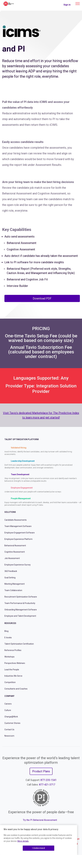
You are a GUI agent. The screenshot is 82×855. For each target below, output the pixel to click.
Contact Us (9, 729)
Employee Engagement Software (19, 533)
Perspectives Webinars (14, 663)
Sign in (67, 4)
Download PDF (42, 298)
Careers (8, 704)
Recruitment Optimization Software (20, 597)
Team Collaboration (13, 590)
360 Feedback (10, 571)
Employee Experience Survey (17, 565)
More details (23, 841)
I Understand (38, 848)
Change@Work (11, 717)
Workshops (9, 657)
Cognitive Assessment (14, 552)
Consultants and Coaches (15, 689)
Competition (10, 682)
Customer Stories (12, 723)
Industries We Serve (13, 676)
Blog (6, 631)
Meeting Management (14, 584)
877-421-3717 (47, 784)
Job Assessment (12, 558)
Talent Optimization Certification (19, 644)
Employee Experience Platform (18, 539)
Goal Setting (9, 577)
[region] (38, 840)
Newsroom (9, 736)
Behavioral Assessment (15, 545)
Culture (7, 710)
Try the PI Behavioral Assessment (40, 820)
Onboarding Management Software (20, 609)
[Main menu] (77, 3)
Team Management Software (17, 526)
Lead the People (11, 669)
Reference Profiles (12, 650)
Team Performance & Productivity (19, 603)
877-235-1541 (48, 779)
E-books (8, 637)
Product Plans (41, 771)
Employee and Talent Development (20, 616)
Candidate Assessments (15, 520)
